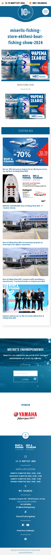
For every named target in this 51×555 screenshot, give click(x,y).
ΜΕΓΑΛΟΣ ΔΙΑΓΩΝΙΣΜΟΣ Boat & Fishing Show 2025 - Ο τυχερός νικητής (22, 207)
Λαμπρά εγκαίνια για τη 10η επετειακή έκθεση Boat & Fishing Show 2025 (23, 317)
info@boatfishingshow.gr (25, 507)
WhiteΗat (30, 552)
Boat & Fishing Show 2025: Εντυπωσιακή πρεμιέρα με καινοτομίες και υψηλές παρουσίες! (23, 243)
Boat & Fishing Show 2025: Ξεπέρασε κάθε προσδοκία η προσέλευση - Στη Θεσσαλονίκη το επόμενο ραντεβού (24, 280)
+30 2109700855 (25, 504)
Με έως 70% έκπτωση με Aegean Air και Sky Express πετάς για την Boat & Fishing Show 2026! (25, 170)
